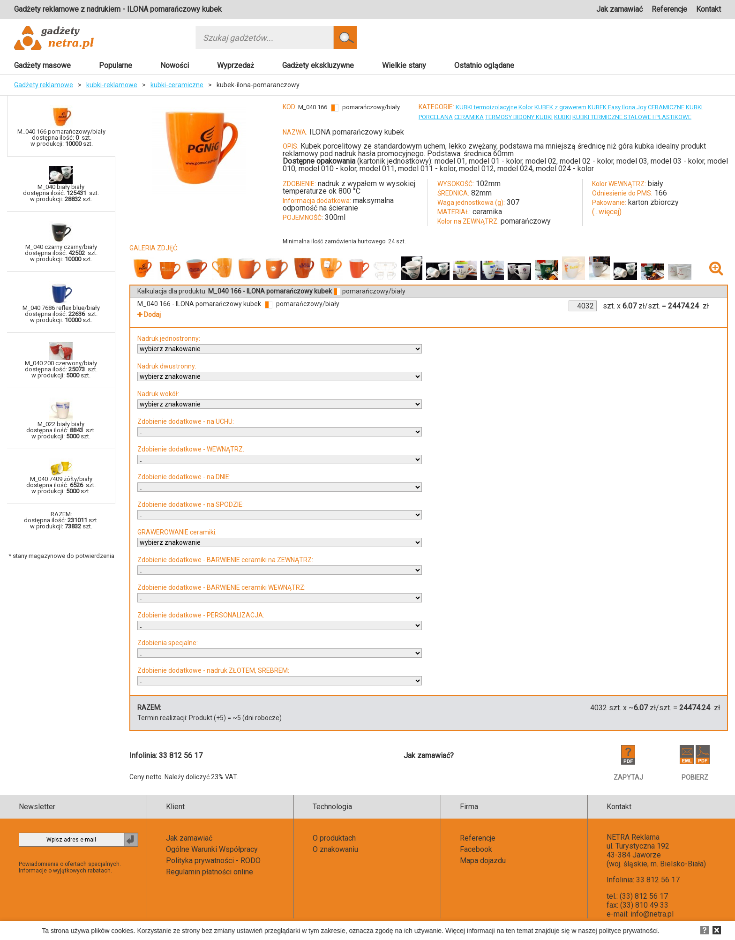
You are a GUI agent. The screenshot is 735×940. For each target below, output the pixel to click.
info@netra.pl (652, 914)
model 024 (514, 168)
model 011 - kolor (427, 168)
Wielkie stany (404, 65)
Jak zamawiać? (429, 755)
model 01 (450, 161)
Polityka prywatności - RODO (213, 860)
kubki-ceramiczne (176, 85)
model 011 (377, 168)
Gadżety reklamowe (43, 85)
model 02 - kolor (586, 161)
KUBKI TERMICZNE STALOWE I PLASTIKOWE (631, 116)
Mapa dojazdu (483, 860)
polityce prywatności (628, 930)
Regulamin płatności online (209, 871)
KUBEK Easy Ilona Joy (617, 107)
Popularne (115, 65)
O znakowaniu (335, 849)
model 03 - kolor (677, 161)
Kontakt (708, 9)
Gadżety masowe (42, 65)
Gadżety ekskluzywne (318, 65)
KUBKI (694, 107)
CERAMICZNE (666, 107)
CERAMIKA (469, 116)
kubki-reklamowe (111, 85)
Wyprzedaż (235, 65)
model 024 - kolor (565, 168)
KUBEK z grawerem (560, 107)
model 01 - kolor (495, 161)
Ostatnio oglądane (484, 65)
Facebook (476, 849)
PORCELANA (436, 116)
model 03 (631, 161)
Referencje (669, 9)
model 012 (476, 168)
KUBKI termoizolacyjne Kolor (494, 107)
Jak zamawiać (619, 9)
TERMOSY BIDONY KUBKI (519, 116)
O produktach (334, 838)
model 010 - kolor (327, 168)
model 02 (540, 161)
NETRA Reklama (633, 837)
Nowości (174, 65)
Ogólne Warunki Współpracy (212, 849)
